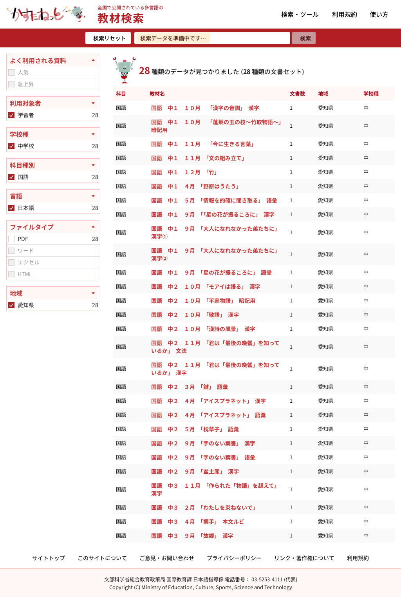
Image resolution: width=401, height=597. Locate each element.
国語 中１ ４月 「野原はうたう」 (196, 186)
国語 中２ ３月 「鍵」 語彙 (189, 387)
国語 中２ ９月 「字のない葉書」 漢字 (204, 443)
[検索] (304, 38)
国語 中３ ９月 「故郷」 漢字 (193, 535)
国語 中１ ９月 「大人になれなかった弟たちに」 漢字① (217, 232)
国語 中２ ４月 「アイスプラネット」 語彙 (208, 415)
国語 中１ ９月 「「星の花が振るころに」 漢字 (214, 214)
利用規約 (344, 14)
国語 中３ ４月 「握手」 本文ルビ (199, 521)
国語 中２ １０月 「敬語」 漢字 (195, 314)
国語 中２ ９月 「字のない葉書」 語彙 (204, 457)
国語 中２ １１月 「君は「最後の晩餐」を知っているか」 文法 (215, 347)
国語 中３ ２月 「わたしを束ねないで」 (204, 507)
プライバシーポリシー (234, 558)
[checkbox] (11, 72)
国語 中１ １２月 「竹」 (185, 172)
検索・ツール (300, 14)
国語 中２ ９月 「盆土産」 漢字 (196, 471)
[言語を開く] (53, 196)
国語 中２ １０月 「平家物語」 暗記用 (203, 300)
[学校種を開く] (53, 134)
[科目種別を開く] (53, 165)
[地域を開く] (53, 293)
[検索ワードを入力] (212, 38)
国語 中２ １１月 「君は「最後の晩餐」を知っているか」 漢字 (215, 368)
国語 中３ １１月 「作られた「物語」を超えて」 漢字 (216, 489)
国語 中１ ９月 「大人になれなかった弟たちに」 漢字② (217, 254)
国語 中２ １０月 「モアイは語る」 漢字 (205, 286)
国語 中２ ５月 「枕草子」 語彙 (196, 429)
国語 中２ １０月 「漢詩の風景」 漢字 (203, 329)
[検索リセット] (108, 38)
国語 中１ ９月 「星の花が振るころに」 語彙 (212, 272)
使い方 (379, 14)
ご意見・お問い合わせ (166, 558)
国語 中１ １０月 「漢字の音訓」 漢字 (205, 108)
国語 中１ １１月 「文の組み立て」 (199, 158)
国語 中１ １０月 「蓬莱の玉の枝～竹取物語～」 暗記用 (219, 126)
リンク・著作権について (304, 558)
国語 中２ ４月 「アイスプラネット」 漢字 (209, 401)
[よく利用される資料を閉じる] (53, 60)
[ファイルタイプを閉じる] (53, 227)
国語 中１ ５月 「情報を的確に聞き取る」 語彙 (215, 200)
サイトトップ (48, 558)
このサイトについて (102, 558)
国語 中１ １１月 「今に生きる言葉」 (203, 144)
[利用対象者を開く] (53, 103)
